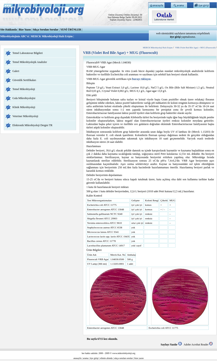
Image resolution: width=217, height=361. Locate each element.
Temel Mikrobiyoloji (23, 89)
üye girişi (94, 358)
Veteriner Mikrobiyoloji (25, 116)
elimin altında (106, 358)
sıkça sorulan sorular (123, 358)
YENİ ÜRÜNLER (70, 29)
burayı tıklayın (141, 79)
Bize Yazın (25, 29)
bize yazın (139, 358)
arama (85, 358)
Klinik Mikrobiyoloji (23, 107)
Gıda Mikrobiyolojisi (23, 98)
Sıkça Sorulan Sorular (45, 29)
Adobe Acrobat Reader (198, 344)
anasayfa (77, 358)
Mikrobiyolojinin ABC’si (15, 36)
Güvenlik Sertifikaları (24, 80)
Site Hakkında (8, 29)
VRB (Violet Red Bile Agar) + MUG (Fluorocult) (195, 47)
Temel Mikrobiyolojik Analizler (29, 62)
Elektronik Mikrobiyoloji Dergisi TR (32, 125)
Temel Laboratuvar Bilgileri (27, 53)
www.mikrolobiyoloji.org (123, 353)
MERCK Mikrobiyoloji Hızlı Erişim (51, 36)
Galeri (15, 71)
